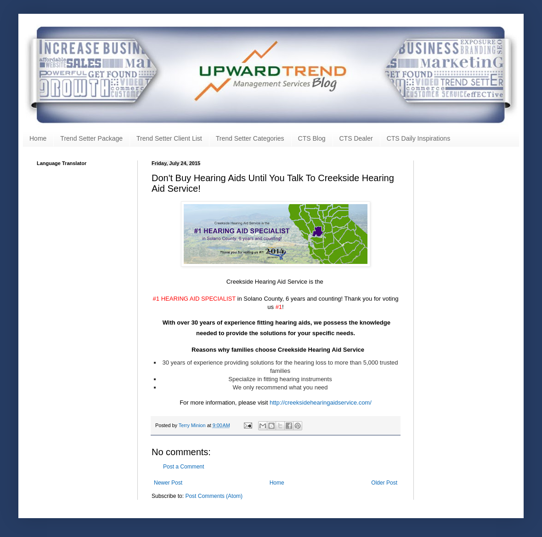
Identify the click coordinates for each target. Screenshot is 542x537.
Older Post (384, 483)
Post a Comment (183, 466)
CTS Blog (312, 138)
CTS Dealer (356, 138)
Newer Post (168, 483)
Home (37, 138)
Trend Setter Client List (169, 138)
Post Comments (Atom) (214, 496)
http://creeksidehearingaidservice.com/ (321, 402)
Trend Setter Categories (250, 138)
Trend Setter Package (91, 138)
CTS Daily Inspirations (419, 138)
